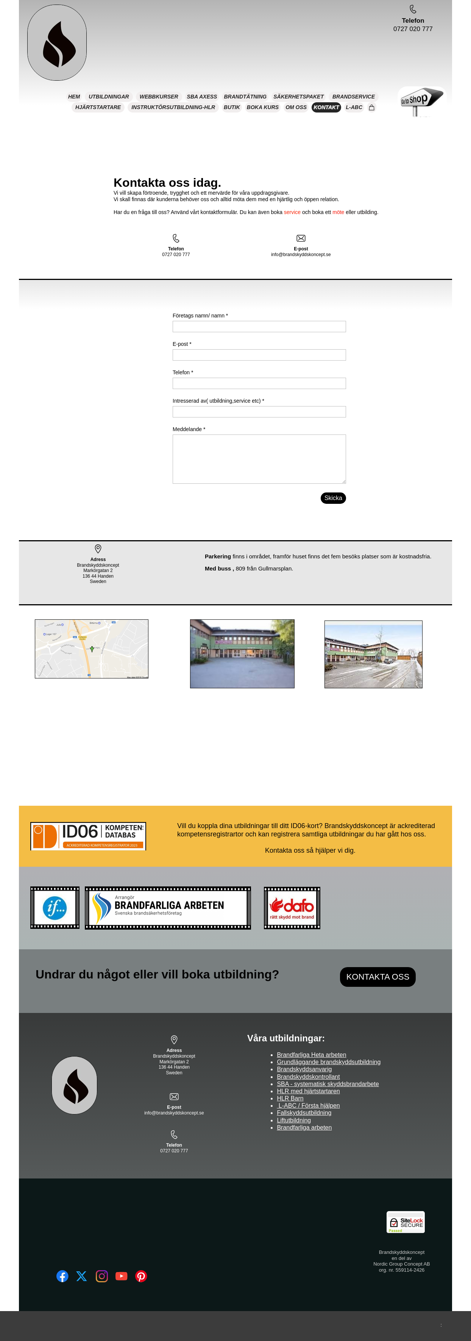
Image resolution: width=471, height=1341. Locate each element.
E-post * (182, 344)
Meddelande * (189, 429)
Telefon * (183, 372)
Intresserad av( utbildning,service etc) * (218, 401)
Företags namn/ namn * (200, 316)
